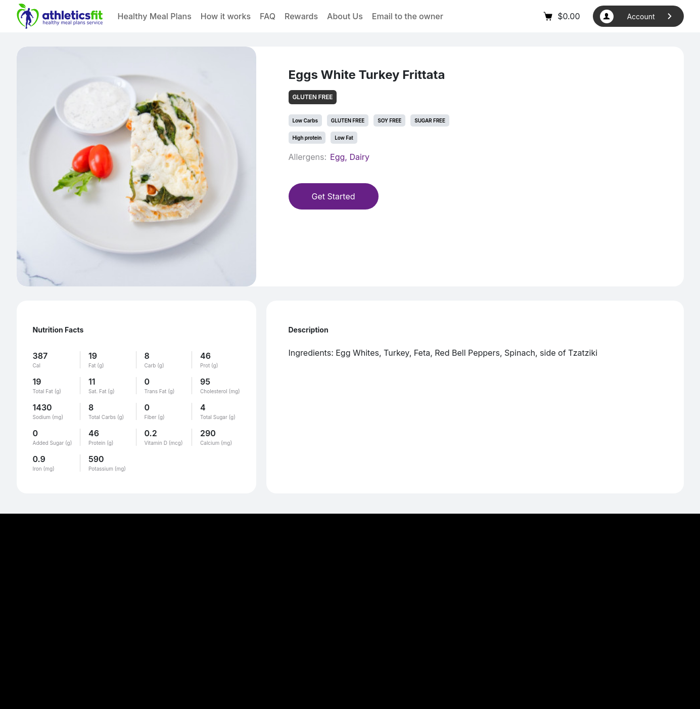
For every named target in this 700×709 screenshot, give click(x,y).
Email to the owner (407, 16)
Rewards (301, 16)
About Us (345, 16)
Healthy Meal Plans (155, 16)
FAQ (267, 16)
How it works (226, 16)
